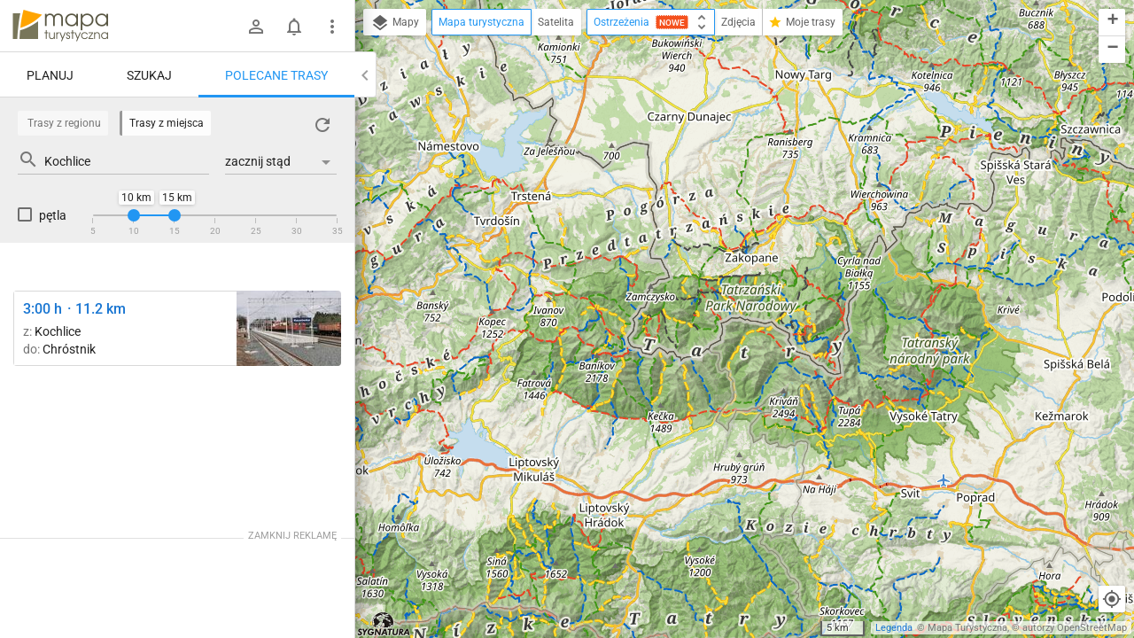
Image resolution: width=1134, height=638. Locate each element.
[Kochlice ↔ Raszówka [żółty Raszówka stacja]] (289, 328)
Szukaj (149, 75)
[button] (1112, 22)
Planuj (50, 75)
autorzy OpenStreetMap (1074, 628)
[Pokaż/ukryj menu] (332, 26)
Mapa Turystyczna (967, 628)
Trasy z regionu (64, 123)
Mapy (394, 23)
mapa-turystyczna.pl (60, 25)
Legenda (894, 628)
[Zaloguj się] (256, 26)
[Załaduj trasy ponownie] (322, 125)
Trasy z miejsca (166, 123)
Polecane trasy (276, 75)
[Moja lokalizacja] (1112, 599)
